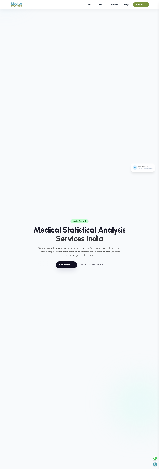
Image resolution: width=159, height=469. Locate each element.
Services (114, 5)
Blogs (126, 5)
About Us (101, 5)
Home (88, 5)
